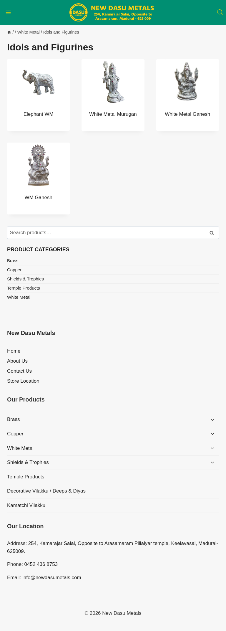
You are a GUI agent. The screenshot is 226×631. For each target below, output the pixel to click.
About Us (17, 361)
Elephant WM (39, 114)
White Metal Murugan (113, 114)
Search (213, 233)
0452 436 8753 (41, 564)
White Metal (18, 297)
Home (13, 351)
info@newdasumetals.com (51, 577)
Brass (12, 260)
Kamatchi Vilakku (26, 505)
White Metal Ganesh (187, 114)
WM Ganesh (38, 197)
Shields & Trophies (25, 278)
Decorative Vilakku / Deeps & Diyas (46, 491)
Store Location (23, 381)
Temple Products (23, 287)
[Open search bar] (220, 12)
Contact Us (19, 371)
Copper (14, 269)
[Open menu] (8, 12)
